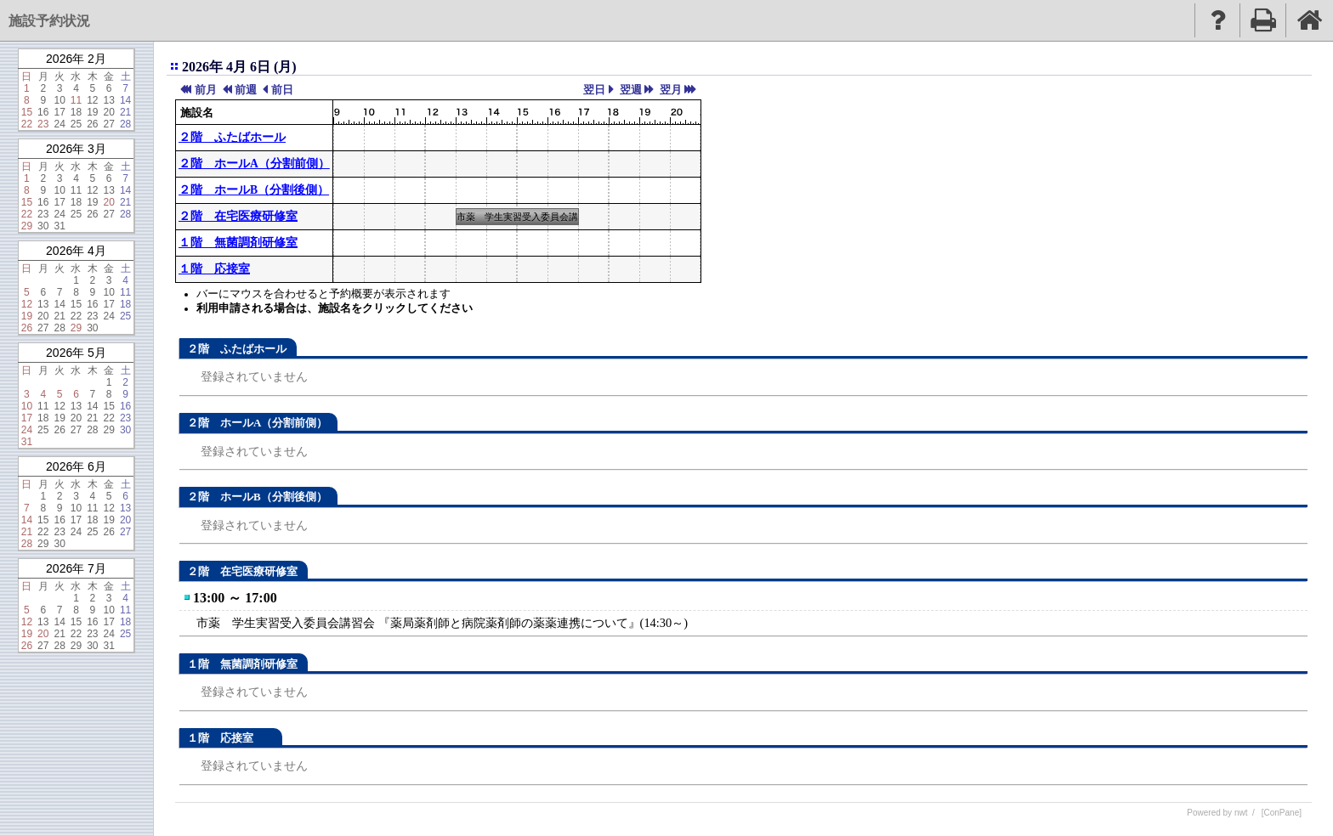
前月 (206, 89)
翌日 (594, 89)
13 (109, 100)
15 (26, 112)
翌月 (671, 89)
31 (59, 226)
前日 (282, 89)
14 (125, 100)
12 (92, 100)
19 (92, 112)
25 (76, 124)
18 (76, 112)
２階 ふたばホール (232, 137)
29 (26, 226)
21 (125, 112)
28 (125, 124)
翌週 (631, 89)
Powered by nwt (1217, 812)
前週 (246, 89)
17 (59, 112)
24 (59, 124)
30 (42, 226)
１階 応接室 (214, 269)
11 (76, 100)
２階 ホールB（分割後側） (254, 190)
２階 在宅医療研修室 (238, 216)
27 (109, 124)
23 (42, 124)
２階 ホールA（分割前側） (254, 163)
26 (92, 124)
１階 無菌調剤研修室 (238, 242)
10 (59, 100)
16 (42, 112)
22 (26, 124)
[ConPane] (1282, 812)
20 (109, 112)
